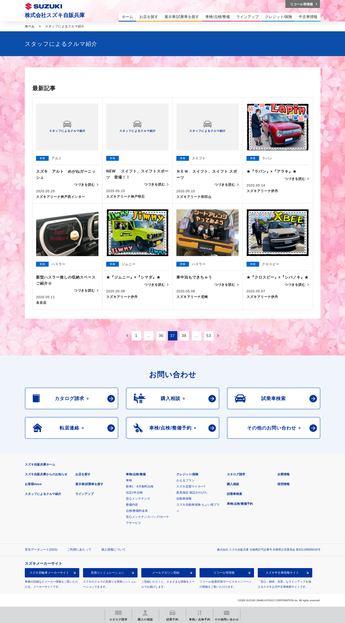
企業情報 (283, 474)
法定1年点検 (134, 492)
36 (161, 336)
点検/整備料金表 (137, 510)
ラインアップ (84, 494)
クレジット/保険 (187, 474)
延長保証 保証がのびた (192, 492)
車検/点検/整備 (136, 474)
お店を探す (83, 474)
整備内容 (132, 504)
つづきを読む (84, 184)
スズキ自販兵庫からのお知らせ (46, 474)
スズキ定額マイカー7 (190, 486)
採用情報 (283, 484)
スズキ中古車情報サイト (282, 572)
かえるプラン (185, 480)
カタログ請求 (236, 474)
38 (184, 336)
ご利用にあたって (79, 549)
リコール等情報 (224, 572)
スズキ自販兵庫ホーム (40, 464)
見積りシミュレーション (107, 572)
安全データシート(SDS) (41, 549)
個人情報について (113, 549)
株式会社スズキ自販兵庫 (55, 15)
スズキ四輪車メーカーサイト (49, 572)
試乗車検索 (234, 494)
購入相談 (233, 484)
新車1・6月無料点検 (139, 486)
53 (209, 336)
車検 (129, 480)
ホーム (30, 26)
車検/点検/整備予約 (240, 503)
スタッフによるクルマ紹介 (43, 494)
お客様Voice (33, 484)
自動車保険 (184, 498)
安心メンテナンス (138, 498)
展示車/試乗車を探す (89, 484)
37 (172, 336)
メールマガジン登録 (165, 572)
